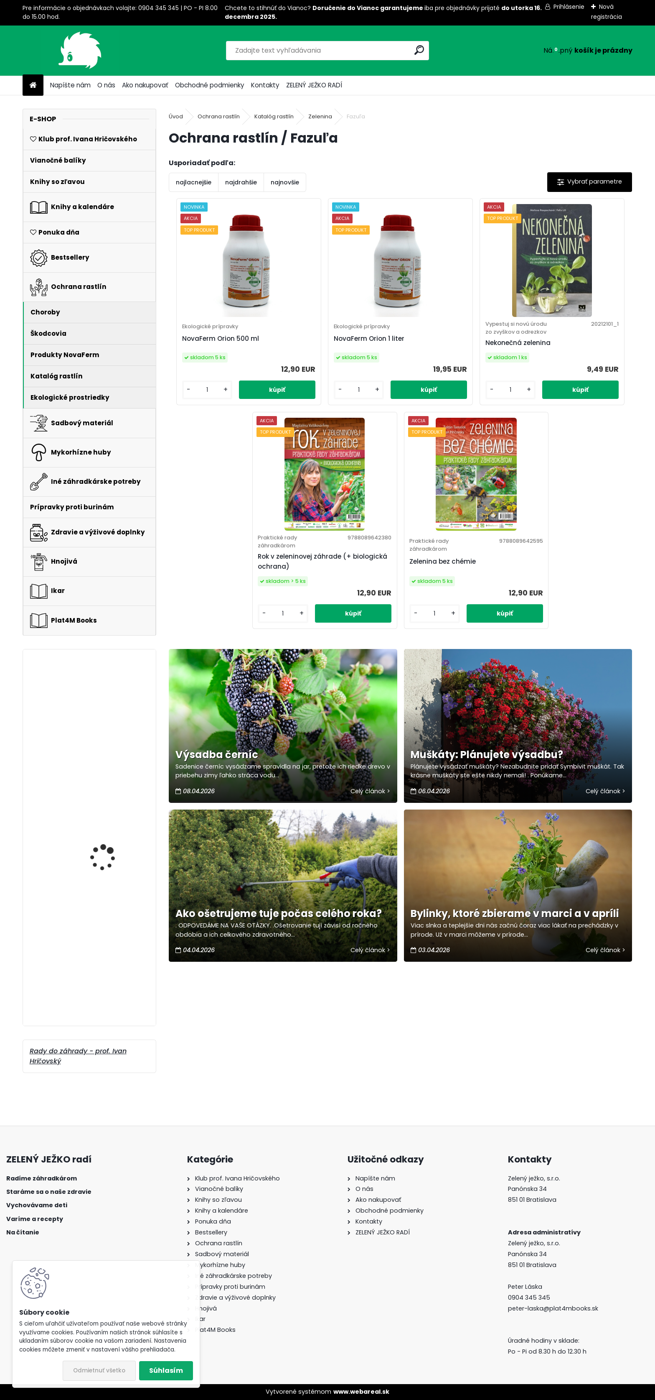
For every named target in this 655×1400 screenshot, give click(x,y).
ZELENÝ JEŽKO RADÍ (314, 85)
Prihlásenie (568, 7)
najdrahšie (241, 182)
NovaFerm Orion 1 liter (329, 347)
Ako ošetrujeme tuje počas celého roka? (278, 930)
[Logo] (80, 51)
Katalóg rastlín (274, 116)
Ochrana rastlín (219, 116)
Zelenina (320, 116)
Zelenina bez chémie (385, 574)
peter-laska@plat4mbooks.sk (553, 1308)
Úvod (176, 116)
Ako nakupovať (145, 85)
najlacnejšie (193, 182)
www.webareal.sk (361, 1391)
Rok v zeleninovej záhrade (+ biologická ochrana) (572, 347)
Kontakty (265, 85)
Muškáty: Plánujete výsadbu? (487, 771)
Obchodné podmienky (209, 85)
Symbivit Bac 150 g (104, 888)
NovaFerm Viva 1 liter (107, 696)
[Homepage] (33, 85)
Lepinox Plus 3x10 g (104, 959)
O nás (106, 85)
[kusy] (195, 408)
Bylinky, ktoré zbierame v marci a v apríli (515, 930)
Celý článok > (370, 808)
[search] (419, 50)
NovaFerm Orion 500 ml (216, 347)
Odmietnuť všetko (99, 1370)
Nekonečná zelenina (442, 351)
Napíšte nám (70, 85)
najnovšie (285, 182)
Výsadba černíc (216, 771)
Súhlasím (166, 1370)
